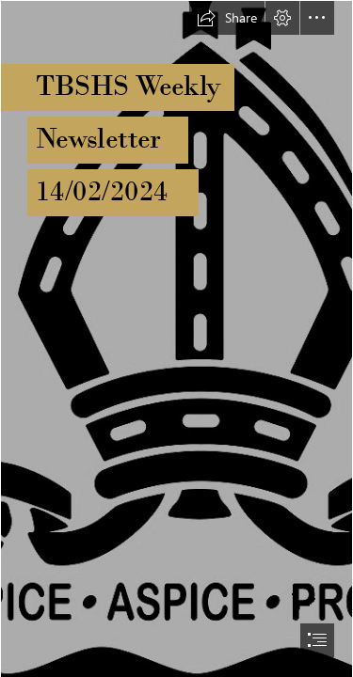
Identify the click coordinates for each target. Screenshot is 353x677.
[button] (227, 18)
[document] (176, 338)
